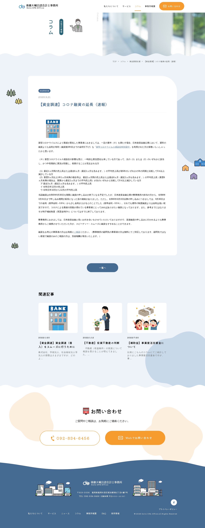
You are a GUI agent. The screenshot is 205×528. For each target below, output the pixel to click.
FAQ (104, 513)
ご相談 (77, 232)
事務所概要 (150, 6)
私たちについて (111, 6)
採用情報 (115, 513)
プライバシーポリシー (168, 509)
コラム (138, 6)
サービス (126, 6)
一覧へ (102, 267)
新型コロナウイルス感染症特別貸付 (113, 147)
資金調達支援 (134, 61)
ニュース (65, 513)
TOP (115, 61)
